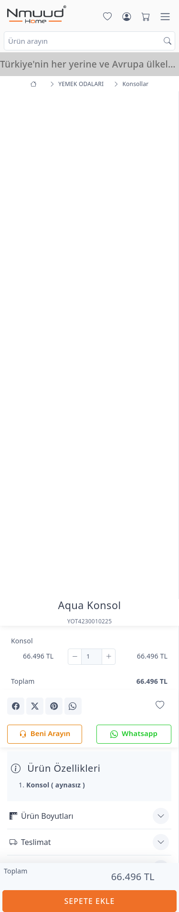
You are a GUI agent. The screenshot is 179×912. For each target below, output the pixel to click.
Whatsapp (134, 733)
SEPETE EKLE (89, 901)
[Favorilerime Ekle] (159, 705)
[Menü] (165, 17)
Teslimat (30, 842)
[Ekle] (109, 657)
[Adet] (91, 657)
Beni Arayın (44, 733)
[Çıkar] (75, 657)
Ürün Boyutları (42, 816)
